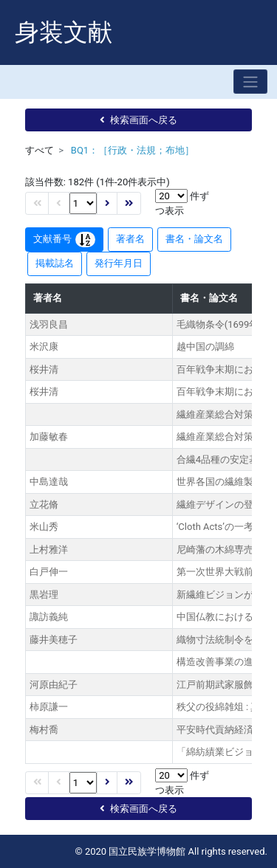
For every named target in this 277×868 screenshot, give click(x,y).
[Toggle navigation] (250, 81)
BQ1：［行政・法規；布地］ (132, 150)
